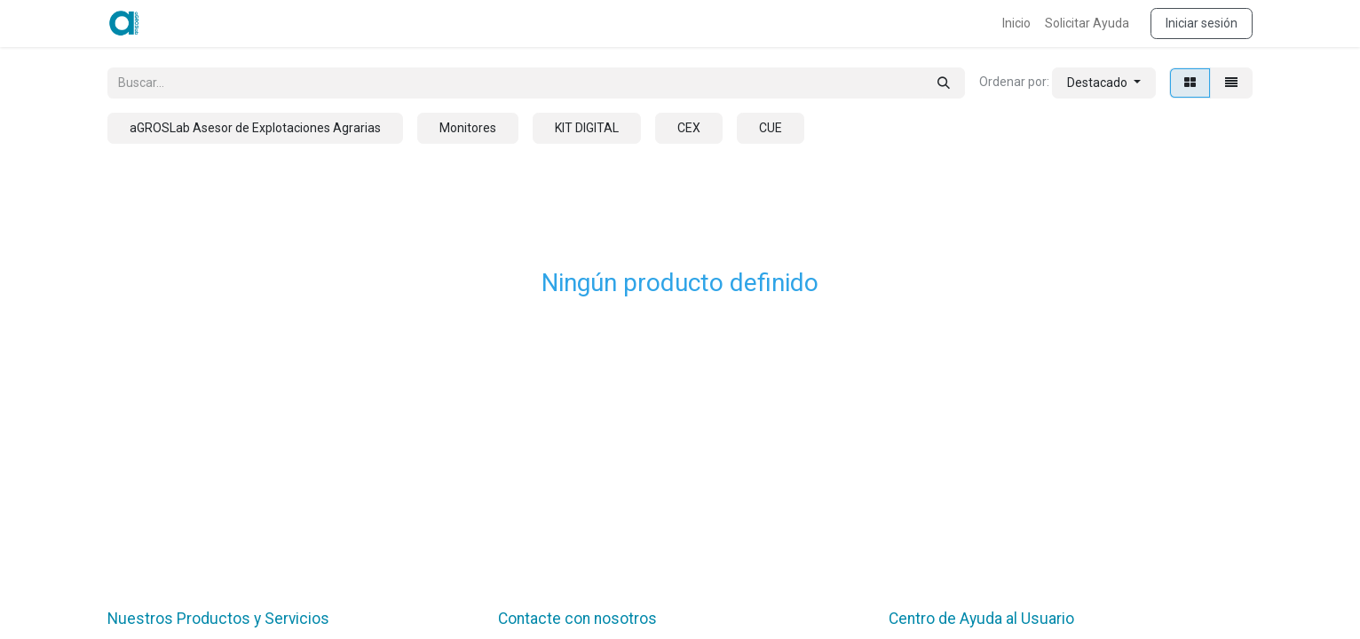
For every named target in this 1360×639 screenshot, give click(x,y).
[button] (1104, 83)
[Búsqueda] (943, 83)
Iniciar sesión (1201, 23)
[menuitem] (1016, 23)
